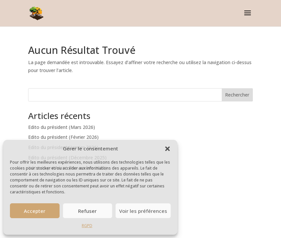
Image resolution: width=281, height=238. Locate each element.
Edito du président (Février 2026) (63, 137)
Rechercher (237, 95)
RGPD (87, 225)
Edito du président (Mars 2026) (61, 127)
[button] (167, 148)
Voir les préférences (143, 211)
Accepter (34, 211)
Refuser (87, 211)
